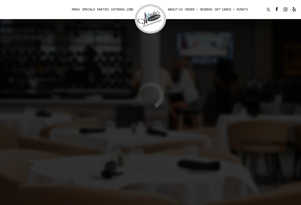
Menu (76, 9)
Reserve (206, 9)
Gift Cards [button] (224, 9)
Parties (103, 9)
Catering (118, 9)
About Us (175, 9)
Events (242, 9)
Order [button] (191, 9)
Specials (88, 9)
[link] (150, 19)
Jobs (130, 9)
